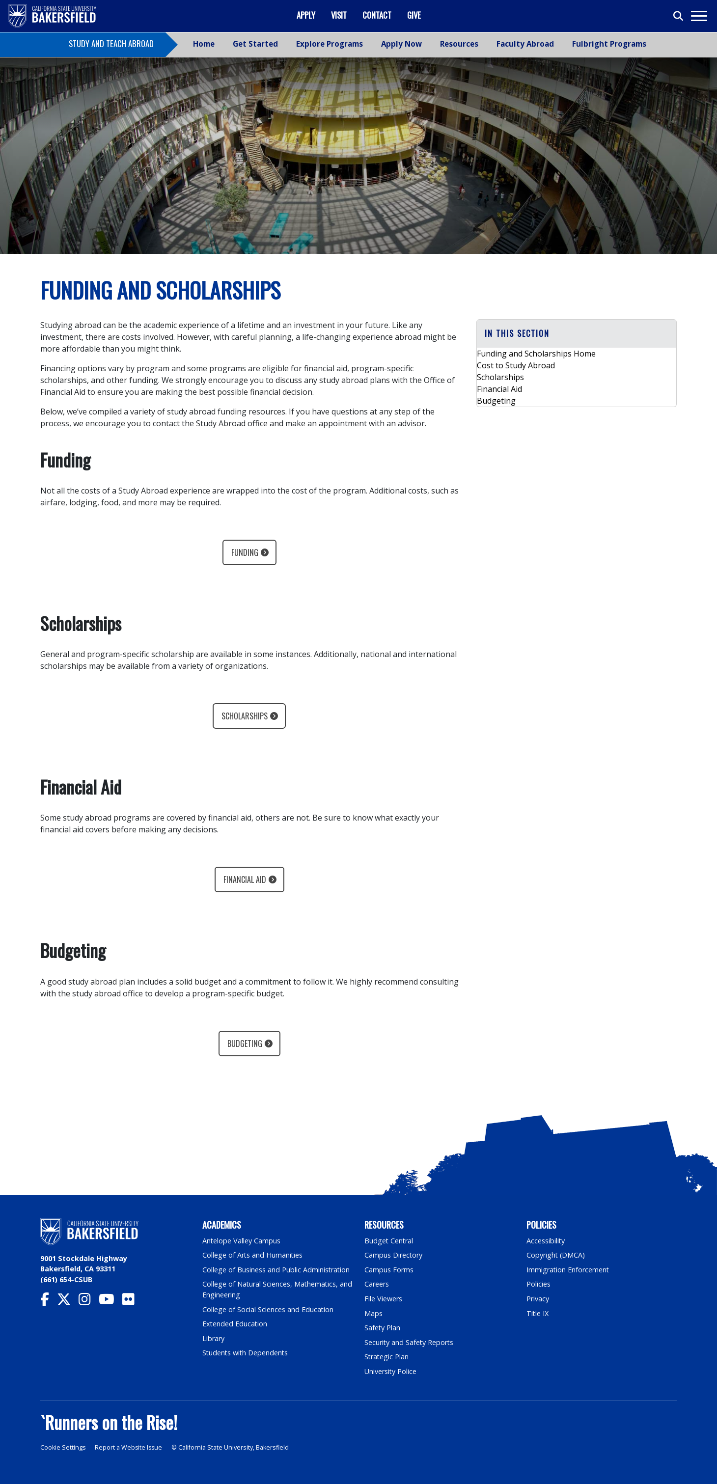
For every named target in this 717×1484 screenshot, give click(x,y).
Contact (376, 15)
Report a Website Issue (129, 1447)
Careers (376, 1284)
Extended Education (235, 1323)
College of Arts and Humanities (252, 1255)
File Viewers (383, 1298)
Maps (373, 1313)
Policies (538, 1284)
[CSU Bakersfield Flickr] (132, 1301)
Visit (339, 15)
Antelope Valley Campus (241, 1240)
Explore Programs (329, 44)
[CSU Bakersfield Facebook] (48, 1301)
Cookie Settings (63, 1447)
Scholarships (244, 716)
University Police (390, 1371)
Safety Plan (382, 1327)
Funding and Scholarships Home (536, 353)
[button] (576, 334)
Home (204, 44)
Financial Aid (244, 879)
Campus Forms (389, 1269)
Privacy (537, 1298)
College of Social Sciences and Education (268, 1309)
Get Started (255, 44)
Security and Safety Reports (409, 1342)
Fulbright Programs (609, 44)
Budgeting (244, 1043)
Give (414, 15)
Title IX (537, 1313)
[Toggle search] (678, 16)
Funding (244, 552)
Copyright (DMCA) (556, 1255)
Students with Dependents (246, 1352)
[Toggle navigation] (698, 16)
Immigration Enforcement (568, 1269)
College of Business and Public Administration (276, 1269)
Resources (459, 44)
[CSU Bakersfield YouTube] (110, 1301)
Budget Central (389, 1240)
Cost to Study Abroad (516, 365)
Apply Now (401, 44)
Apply (306, 15)
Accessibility (545, 1240)
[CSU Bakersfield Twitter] (68, 1301)
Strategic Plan (387, 1356)
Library (213, 1338)
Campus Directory (393, 1255)
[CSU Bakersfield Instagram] (89, 1301)
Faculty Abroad (525, 44)
